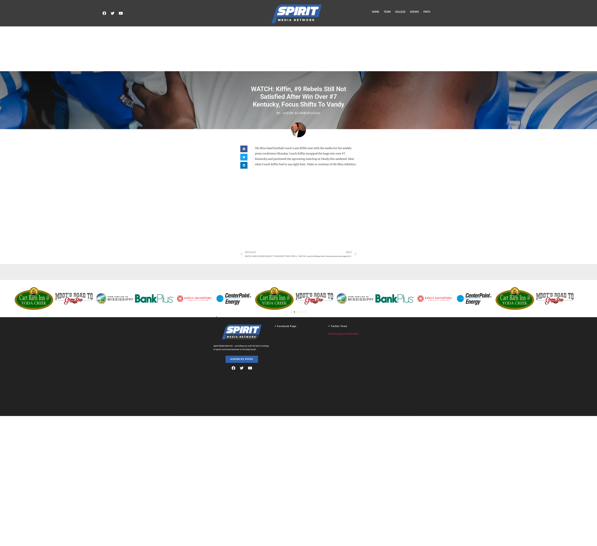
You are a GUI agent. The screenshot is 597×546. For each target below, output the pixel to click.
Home (375, 11)
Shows (414, 11)
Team (387, 11)
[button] (243, 149)
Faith (426, 11)
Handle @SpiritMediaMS (343, 333)
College (400, 11)
